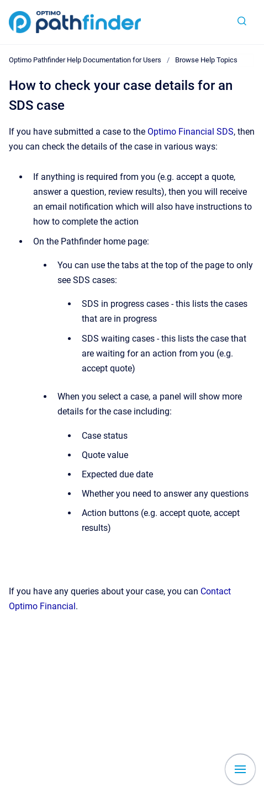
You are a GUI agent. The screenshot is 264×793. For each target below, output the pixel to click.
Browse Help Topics (206, 60)
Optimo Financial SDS (190, 131)
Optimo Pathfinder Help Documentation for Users (85, 60)
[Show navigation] (240, 769)
